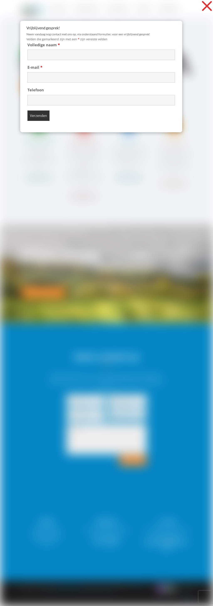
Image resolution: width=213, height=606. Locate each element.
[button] (207, 6)
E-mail (55, 58)
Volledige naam (61, 43)
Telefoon (55, 74)
